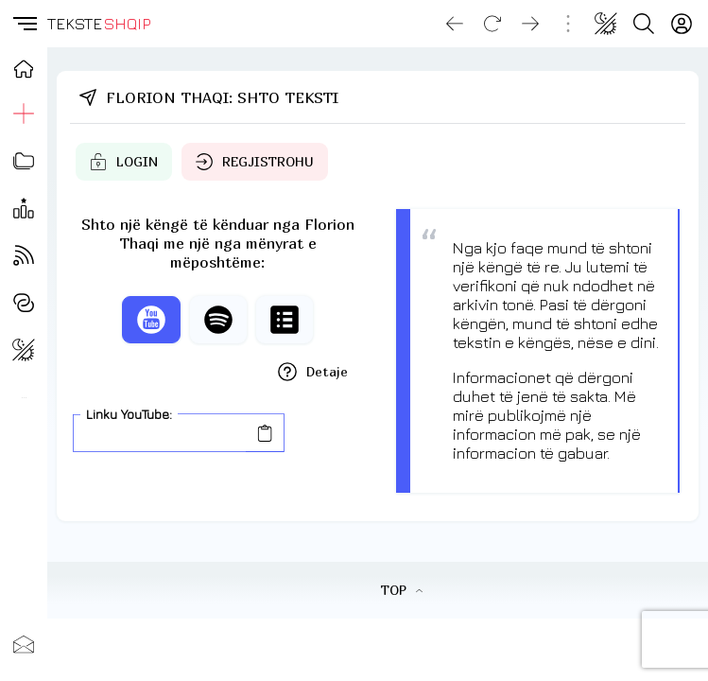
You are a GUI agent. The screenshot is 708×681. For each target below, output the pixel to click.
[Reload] (492, 24)
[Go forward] (530, 24)
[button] (23, 23)
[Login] (681, 24)
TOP (401, 590)
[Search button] (644, 24)
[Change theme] (606, 24)
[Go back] (455, 24)
